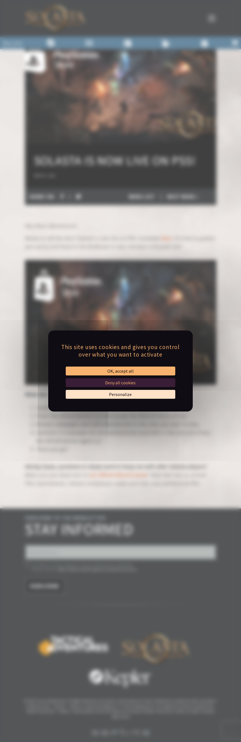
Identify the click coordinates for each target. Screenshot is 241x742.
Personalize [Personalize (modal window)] (120, 394)
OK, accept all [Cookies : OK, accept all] (120, 371)
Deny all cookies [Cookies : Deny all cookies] (120, 382)
